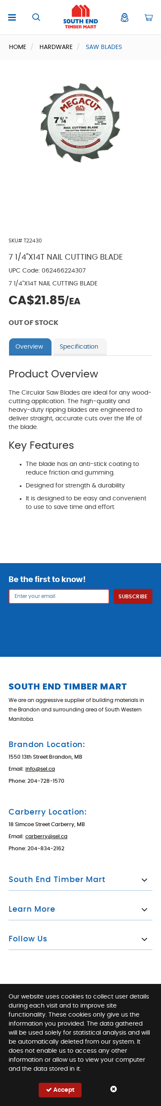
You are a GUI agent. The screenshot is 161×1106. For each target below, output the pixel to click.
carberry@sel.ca (46, 836)
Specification (79, 347)
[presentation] (80, 625)
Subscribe (132, 596)
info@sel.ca (40, 769)
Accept (60, 1090)
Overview (29, 347)
